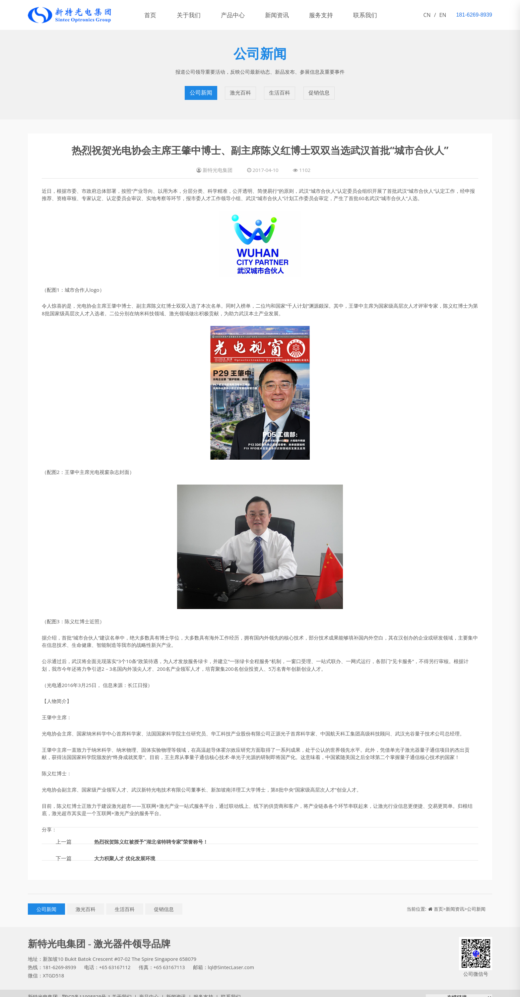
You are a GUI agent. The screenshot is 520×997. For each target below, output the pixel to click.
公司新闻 (200, 89)
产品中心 (240, 15)
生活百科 (280, 89)
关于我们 (193, 15)
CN (427, 15)
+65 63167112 (116, 960)
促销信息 (320, 89)
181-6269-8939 (60, 960)
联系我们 (381, 15)
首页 (152, 15)
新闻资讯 (287, 15)
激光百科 (240, 89)
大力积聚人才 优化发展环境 (126, 851)
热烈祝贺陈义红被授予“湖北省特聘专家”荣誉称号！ (155, 834)
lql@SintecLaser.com (235, 960)
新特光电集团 (43, 990)
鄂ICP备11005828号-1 (84, 990)
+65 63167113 (172, 960)
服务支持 (334, 15)
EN (442, 15)
